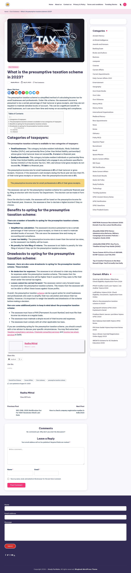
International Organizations (103, 112)
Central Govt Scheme (15, 380)
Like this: (15, 129)
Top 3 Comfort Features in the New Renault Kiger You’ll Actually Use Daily (108, 262)
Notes (95, 129)
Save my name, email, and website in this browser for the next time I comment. (36, 479)
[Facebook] (9, 92)
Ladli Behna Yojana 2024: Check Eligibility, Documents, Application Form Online (107, 294)
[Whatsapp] (26, 92)
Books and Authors (100, 53)
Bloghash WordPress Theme (86, 569)
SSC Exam (96, 163)
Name (10, 470)
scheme (40, 293)
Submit (10, 546)
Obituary (96, 133)
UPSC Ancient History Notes (103, 197)
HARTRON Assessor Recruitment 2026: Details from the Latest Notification (108, 224)
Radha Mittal (21, 128)
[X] (12, 92)
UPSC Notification (99, 201)
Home (6, 11)
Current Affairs (28, 380)
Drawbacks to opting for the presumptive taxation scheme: (29, 126)
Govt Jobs (96, 95)
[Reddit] (16, 92)
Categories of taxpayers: (18, 119)
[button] (25, 397)
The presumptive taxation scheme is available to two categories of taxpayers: (36, 122)
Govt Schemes (14, 11)
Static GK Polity (98, 180)
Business (96, 57)
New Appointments (100, 121)
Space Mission (98, 155)
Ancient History (98, 36)
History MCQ (97, 104)
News (95, 125)
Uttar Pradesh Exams (101, 210)
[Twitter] (30, 92)
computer (96, 61)
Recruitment (97, 146)
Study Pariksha (98, 184)
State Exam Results (100, 176)
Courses (96, 66)
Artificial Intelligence (100, 40)
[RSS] (37, 92)
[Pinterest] (23, 92)
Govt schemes (40, 380)
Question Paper (98, 142)
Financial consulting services (46, 332)
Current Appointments (101, 74)
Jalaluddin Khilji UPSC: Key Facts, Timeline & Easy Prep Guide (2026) (106, 245)
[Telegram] (34, 92)
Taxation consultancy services (20, 332)
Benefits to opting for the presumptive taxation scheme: (28, 124)
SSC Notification (99, 167)
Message (8, 522)
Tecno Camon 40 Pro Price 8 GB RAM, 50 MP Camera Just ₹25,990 (107, 253)
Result (95, 150)
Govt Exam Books (99, 91)
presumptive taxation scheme (56, 380)
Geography (97, 87)
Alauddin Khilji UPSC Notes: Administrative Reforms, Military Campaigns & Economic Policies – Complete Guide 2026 (106, 234)
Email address (10, 513)
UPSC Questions (99, 205)
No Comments (38, 82)
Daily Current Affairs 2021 (102, 78)
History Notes (98, 108)
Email (37, 470)
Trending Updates (99, 193)
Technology (97, 188)
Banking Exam (98, 49)
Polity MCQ (97, 138)
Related (15, 131)
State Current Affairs (100, 172)
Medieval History (99, 116)
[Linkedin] (19, 92)
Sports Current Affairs (101, 159)
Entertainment (98, 83)
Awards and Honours (100, 44)
